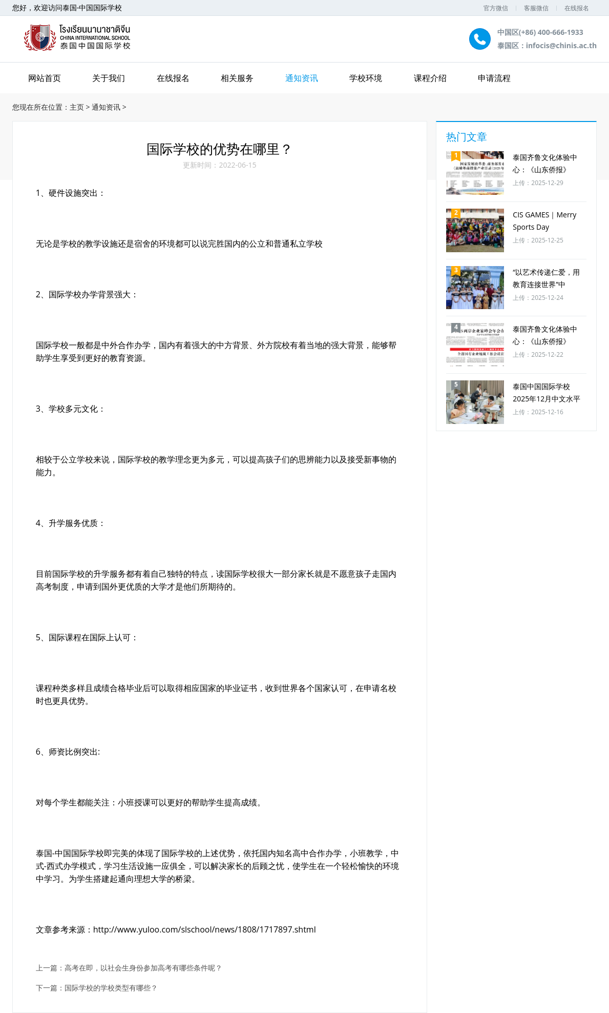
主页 (77, 107)
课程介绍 (430, 78)
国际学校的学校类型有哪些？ (111, 988)
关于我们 (108, 78)
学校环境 (365, 78)
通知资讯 (301, 78)
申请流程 (494, 78)
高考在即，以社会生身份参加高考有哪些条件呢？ (143, 968)
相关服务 (237, 78)
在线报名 (576, 8)
